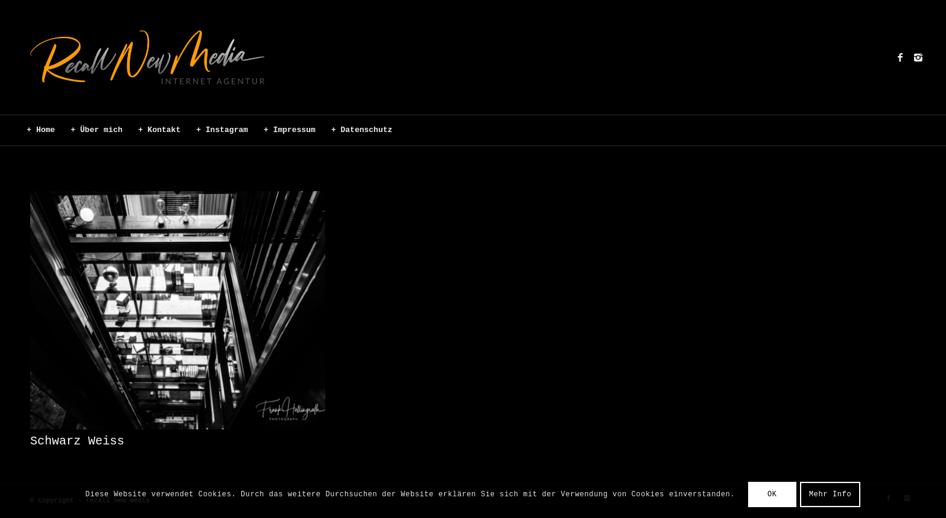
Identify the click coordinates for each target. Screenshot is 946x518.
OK (772, 494)
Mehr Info (830, 494)
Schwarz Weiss (77, 441)
